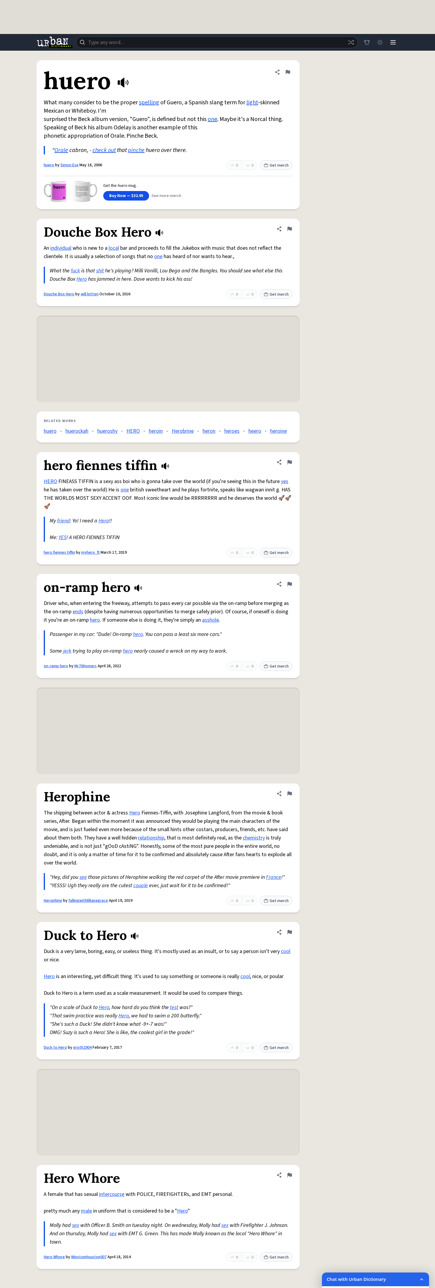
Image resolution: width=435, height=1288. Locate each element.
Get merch (276, 165)
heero (254, 431)
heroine (278, 431)
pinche (136, 150)
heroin (156, 431)
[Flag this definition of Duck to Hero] (289, 932)
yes (284, 481)
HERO (133, 431)
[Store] (367, 42)
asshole (210, 620)
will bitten (89, 294)
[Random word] (350, 42)
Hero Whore (54, 1257)
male (86, 1211)
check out (104, 150)
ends (78, 611)
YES (62, 537)
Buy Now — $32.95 (126, 196)
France (273, 877)
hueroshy (107, 431)
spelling (149, 102)
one (212, 119)
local (114, 248)
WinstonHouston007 (89, 1257)
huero (49, 165)
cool (285, 951)
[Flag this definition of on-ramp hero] (289, 584)
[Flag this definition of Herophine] (289, 793)
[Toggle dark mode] (380, 42)
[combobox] (217, 42)
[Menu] (393, 42)
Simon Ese (69, 165)
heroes (232, 431)
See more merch (166, 196)
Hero (81, 279)
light (252, 102)
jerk (67, 651)
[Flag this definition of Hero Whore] (289, 1175)
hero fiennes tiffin (59, 552)
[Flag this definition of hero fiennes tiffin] (289, 462)
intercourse (111, 1194)
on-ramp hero (56, 666)
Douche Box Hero (59, 294)
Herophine (53, 901)
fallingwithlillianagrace (88, 901)
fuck (75, 270)
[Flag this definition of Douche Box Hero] (289, 229)
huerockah (76, 431)
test (174, 1007)
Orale (61, 150)
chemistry (254, 838)
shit (100, 270)
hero (95, 620)
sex (75, 1225)
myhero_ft (90, 552)
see (83, 877)
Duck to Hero (55, 1047)
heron (209, 431)
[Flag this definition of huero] (287, 72)
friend (63, 520)
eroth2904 (82, 1047)
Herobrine (183, 431)
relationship (151, 838)
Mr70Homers (85, 666)
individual (60, 248)
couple (140, 885)
